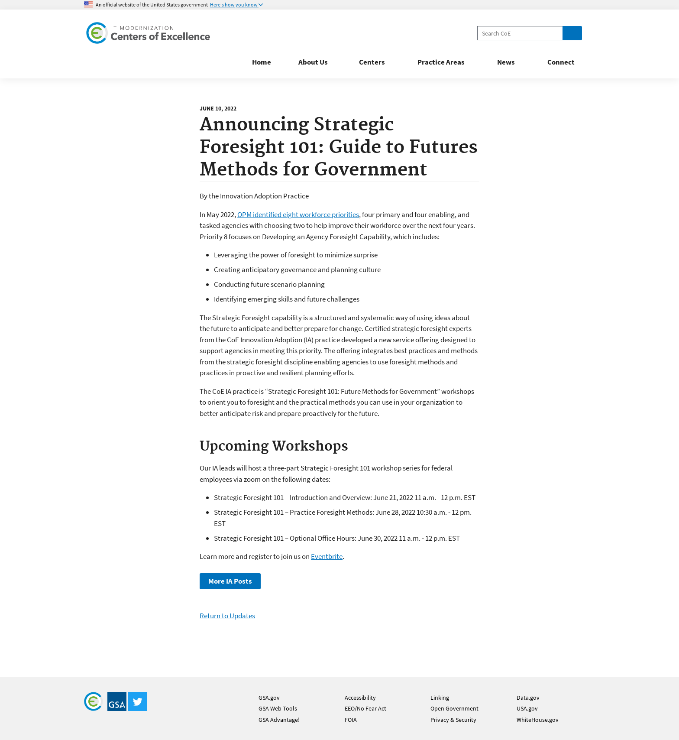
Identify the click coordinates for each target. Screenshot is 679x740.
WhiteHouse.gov (538, 720)
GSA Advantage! (279, 720)
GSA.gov (269, 697)
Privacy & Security (453, 720)
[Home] (149, 34)
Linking (439, 697)
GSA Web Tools (278, 708)
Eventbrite (327, 556)
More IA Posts (230, 581)
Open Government (454, 708)
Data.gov (528, 697)
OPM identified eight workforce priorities (298, 214)
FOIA (351, 720)
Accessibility (360, 697)
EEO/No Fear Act (365, 708)
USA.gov (527, 708)
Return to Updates (227, 615)
